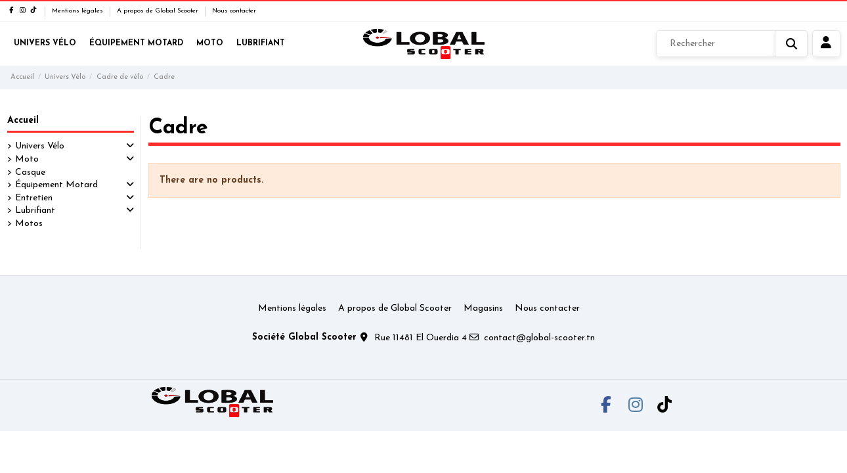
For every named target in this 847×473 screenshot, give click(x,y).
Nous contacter (234, 10)
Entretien (34, 198)
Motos (29, 224)
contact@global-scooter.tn (539, 338)
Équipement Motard (56, 185)
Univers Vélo (39, 146)
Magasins (483, 308)
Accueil (23, 120)
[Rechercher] (732, 44)
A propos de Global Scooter (158, 10)
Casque (30, 172)
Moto (27, 159)
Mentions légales (78, 10)
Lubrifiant (35, 210)
